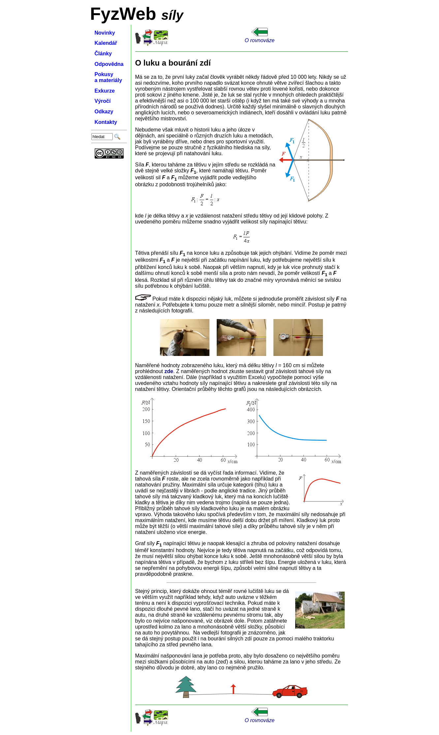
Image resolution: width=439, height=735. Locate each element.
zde (168, 371)
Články (103, 53)
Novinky (105, 33)
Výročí (103, 101)
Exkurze (105, 91)
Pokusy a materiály (108, 77)
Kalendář (106, 43)
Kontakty (106, 122)
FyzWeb (123, 13)
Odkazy (104, 111)
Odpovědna (109, 64)
